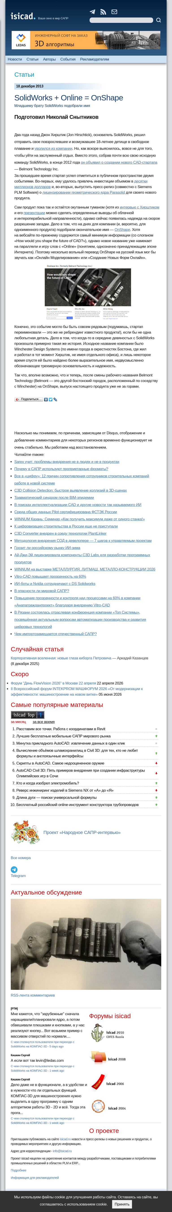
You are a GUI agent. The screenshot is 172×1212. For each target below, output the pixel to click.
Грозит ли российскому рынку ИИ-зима (47, 548)
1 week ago (56, 1070)
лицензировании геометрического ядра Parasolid (83, 192)
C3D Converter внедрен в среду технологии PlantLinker (60, 533)
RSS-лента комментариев (33, 995)
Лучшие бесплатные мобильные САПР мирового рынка (63, 736)
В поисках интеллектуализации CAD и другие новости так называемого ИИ (77, 505)
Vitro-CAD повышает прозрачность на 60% (50, 576)
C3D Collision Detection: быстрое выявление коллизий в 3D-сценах (70, 490)
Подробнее (18, 1170)
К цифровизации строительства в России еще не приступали (66, 526)
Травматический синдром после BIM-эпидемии (54, 497)
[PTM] (14, 1008)
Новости (15, 59)
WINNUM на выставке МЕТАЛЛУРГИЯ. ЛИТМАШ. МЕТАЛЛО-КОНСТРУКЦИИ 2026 (84, 569)
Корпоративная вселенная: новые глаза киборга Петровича (61, 658)
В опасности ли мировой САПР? (41, 591)
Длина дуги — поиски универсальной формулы (56, 797)
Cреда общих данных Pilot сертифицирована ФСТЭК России (65, 512)
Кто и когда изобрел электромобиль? (47, 783)
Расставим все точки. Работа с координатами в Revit (60, 729)
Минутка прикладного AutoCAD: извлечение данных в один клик (70, 743)
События (68, 59)
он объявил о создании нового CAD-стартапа (119, 162)
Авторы (49, 59)
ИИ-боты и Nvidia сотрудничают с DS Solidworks (54, 584)
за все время (44, 722)
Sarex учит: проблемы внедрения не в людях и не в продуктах (66, 462)
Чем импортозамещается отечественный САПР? (55, 634)
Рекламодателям (94, 59)
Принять (122, 1204)
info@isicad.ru (62, 1151)
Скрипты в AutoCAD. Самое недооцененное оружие (60, 763)
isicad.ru (65, 1139)
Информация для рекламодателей (35, 1177)
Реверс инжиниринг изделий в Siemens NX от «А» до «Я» (65, 790)
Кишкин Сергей (20, 1055)
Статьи (33, 59)
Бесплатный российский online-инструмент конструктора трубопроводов (77, 805)
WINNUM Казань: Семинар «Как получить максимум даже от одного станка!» (79, 519)
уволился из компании (53, 148)
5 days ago (56, 1046)
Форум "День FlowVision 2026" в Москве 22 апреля (53, 683)
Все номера (21, 858)
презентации (34, 213)
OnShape (122, 230)
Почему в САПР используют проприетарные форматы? (61, 469)
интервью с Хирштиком (139, 207)
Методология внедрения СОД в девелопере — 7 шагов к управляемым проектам (83, 541)
